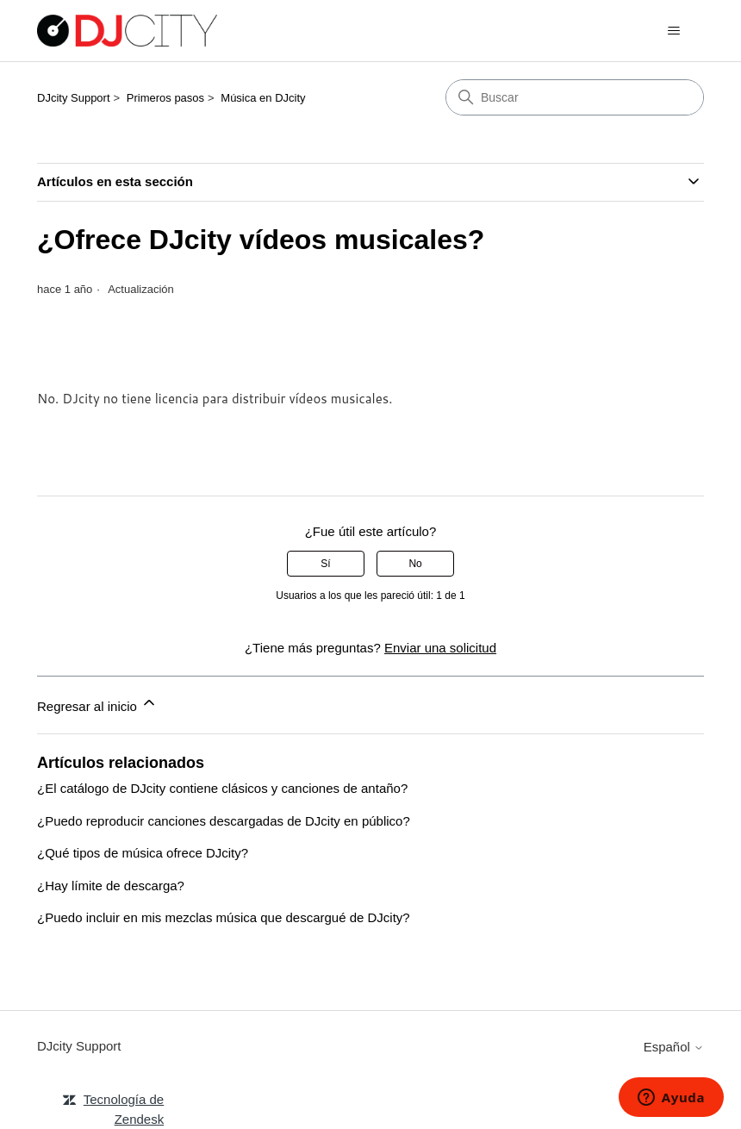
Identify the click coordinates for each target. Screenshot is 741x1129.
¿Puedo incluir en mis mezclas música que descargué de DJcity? (223, 917)
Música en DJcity (263, 97)
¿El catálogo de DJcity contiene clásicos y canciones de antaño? (222, 788)
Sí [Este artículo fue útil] (325, 564)
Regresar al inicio (97, 704)
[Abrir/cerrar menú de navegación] (673, 31)
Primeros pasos (165, 97)
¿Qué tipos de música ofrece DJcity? (142, 852)
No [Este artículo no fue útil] (414, 564)
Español (674, 1046)
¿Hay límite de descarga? (110, 885)
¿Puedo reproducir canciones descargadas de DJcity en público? (223, 821)
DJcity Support (73, 97)
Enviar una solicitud (440, 647)
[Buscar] (574, 97)
